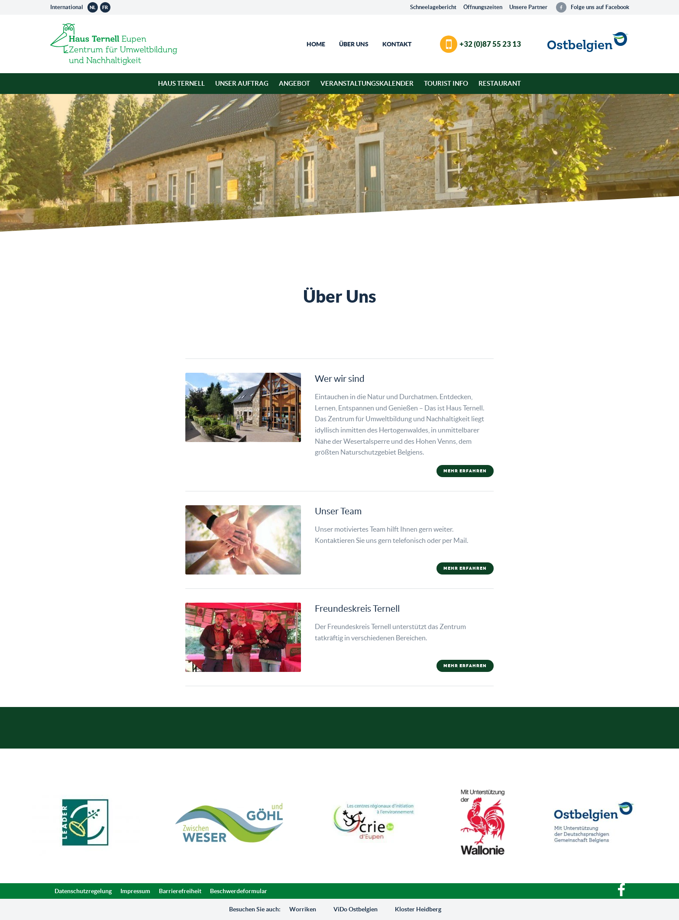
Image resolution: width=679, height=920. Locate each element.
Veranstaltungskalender (367, 83)
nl (93, 7)
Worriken (302, 909)
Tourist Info (446, 83)
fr (105, 7)
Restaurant (500, 83)
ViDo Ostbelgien (355, 909)
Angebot (294, 83)
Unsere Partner (528, 7)
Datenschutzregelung (83, 891)
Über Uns (354, 44)
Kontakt (396, 44)
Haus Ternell (181, 83)
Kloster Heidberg (418, 909)
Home (316, 44)
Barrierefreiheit (180, 891)
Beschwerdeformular (238, 891)
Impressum (135, 891)
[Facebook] (621, 894)
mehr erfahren (465, 471)
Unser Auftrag (241, 83)
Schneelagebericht (433, 7)
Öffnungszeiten (482, 7)
